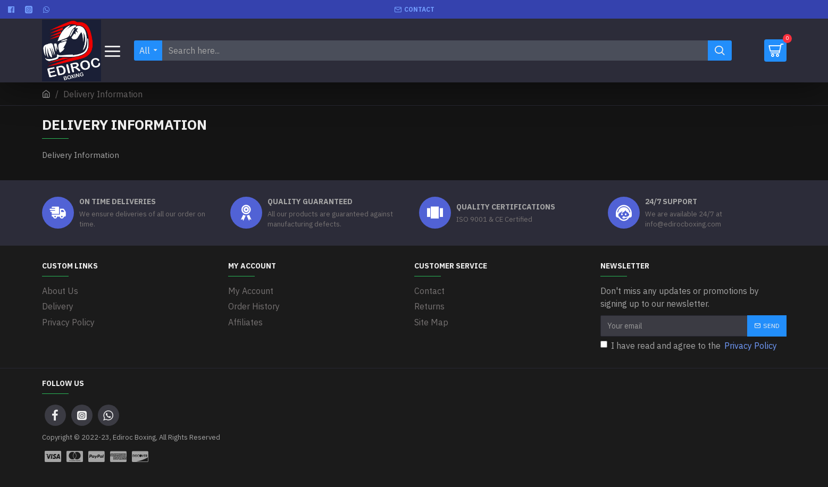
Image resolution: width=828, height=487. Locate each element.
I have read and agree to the (689, 345)
